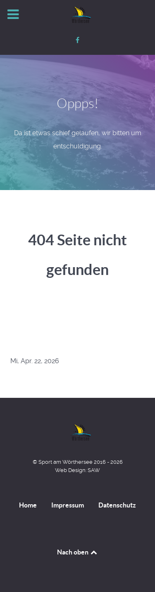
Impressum (67, 505)
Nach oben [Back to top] (77, 552)
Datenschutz (117, 505)
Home (28, 505)
